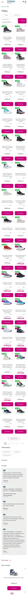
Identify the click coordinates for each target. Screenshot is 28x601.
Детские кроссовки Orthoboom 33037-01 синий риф (7, 420)
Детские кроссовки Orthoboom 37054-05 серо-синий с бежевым (20, 393)
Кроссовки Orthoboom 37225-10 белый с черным (21, 257)
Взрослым (17, 15)
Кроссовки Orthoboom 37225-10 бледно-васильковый (7, 311)
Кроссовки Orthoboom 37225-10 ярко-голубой (20, 311)
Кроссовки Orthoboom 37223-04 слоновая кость (21, 229)
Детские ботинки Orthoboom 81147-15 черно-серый (20, 66)
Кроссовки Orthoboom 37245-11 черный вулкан (20, 283)
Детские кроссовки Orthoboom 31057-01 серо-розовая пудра (20, 38)
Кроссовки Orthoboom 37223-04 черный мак (7, 229)
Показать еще (14, 438)
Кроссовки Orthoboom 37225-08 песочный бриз (7, 201)
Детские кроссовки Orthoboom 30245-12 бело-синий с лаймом (7, 393)
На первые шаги (7, 455)
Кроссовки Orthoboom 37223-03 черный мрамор (21, 202)
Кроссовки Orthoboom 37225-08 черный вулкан (20, 174)
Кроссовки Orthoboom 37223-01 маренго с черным (21, 120)
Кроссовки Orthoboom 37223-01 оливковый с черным (7, 93)
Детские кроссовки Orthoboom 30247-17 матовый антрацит (20, 147)
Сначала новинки (6, 22)
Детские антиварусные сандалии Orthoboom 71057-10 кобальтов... (20, 339)
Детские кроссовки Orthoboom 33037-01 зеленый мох (20, 420)
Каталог (3, 6)
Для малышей (6, 451)
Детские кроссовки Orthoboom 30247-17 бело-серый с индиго (7, 175)
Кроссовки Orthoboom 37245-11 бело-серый (7, 338)
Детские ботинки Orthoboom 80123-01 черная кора (7, 38)
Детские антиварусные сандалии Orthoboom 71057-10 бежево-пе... (7, 366)
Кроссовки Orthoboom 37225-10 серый (7, 283)
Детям (6, 15)
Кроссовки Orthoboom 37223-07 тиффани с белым (7, 120)
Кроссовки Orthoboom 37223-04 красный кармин (7, 257)
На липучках (17, 451)
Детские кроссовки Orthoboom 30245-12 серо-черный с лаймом (20, 366)
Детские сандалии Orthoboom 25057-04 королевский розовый (7, 66)
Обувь (7, 6)
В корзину (7, 49)
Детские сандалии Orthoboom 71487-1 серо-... (14, 577)
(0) (10, 41)
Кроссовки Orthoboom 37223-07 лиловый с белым (21, 93)
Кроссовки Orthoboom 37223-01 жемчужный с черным (7, 147)
